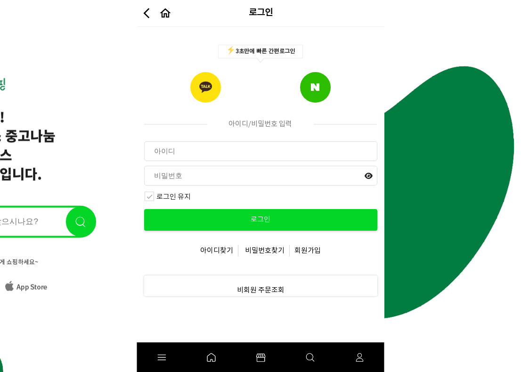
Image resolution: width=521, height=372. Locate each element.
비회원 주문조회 (261, 290)
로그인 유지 (167, 197)
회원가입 (307, 251)
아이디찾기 (216, 251)
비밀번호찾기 (265, 251)
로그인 (260, 220)
